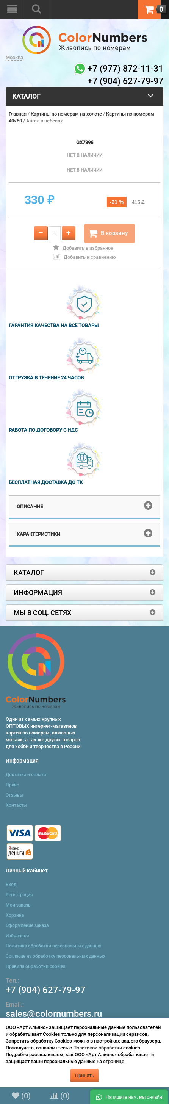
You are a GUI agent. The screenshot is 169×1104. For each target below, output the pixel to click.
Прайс (12, 785)
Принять (84, 1075)
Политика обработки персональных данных (53, 946)
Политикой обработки (97, 1048)
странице (113, 1061)
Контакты (16, 805)
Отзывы (14, 795)
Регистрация (19, 894)
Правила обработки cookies (35, 966)
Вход (11, 884)
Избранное (17, 935)
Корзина (15, 915)
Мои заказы (19, 905)
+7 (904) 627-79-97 (46, 990)
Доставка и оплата (26, 774)
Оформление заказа (27, 925)
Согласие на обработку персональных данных (55, 956)
